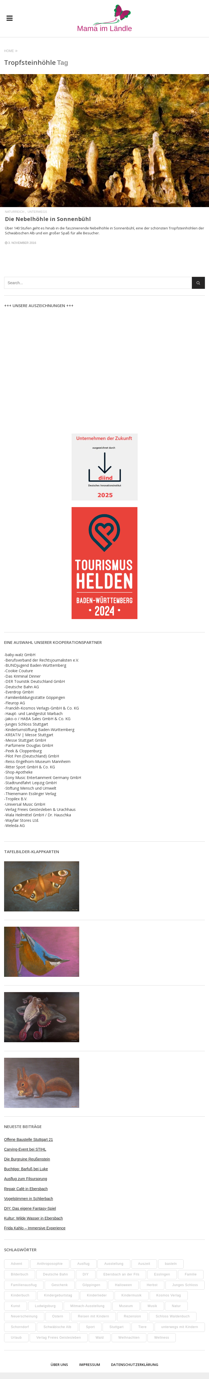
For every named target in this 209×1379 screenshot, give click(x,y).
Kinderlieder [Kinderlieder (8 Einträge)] (97, 1295)
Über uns (59, 1364)
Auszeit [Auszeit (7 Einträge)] (144, 1264)
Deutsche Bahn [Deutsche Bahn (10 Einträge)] (55, 1274)
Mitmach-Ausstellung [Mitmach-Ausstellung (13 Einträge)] (87, 1306)
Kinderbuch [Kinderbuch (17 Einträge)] (20, 1295)
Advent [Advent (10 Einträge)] (16, 1264)
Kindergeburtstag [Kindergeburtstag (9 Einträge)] (58, 1295)
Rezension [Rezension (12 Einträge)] (132, 1316)
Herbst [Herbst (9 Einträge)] (152, 1285)
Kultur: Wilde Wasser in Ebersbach (33, 1218)
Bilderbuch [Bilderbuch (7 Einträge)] (19, 1274)
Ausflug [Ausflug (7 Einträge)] (83, 1264)
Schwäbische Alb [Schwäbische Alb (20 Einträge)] (57, 1327)
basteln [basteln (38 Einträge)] (171, 1264)
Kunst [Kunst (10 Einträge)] (15, 1306)
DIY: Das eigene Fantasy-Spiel (30, 1208)
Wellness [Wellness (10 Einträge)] (161, 1337)
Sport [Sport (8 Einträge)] (90, 1327)
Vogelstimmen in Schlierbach (28, 1198)
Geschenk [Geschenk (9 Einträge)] (59, 1285)
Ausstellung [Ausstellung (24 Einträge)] (113, 1264)
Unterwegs (37, 211)
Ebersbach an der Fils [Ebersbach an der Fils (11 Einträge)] (121, 1274)
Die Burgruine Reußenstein (27, 1159)
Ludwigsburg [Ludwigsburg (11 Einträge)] (45, 1306)
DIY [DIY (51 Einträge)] (86, 1274)
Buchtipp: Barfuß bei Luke (26, 1169)
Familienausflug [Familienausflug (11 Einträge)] (24, 1285)
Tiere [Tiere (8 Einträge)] (142, 1327)
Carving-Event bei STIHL (25, 1149)
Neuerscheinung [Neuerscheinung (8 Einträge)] (24, 1316)
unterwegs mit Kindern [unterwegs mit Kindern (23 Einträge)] (179, 1327)
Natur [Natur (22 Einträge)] (176, 1306)
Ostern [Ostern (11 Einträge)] (57, 1316)
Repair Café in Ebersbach (26, 1189)
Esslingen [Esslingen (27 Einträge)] (162, 1274)
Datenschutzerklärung (134, 1364)
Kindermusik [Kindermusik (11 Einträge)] (131, 1295)
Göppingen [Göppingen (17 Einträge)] (91, 1285)
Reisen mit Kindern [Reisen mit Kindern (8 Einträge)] (93, 1316)
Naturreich (14, 211)
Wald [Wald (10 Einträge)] (100, 1337)
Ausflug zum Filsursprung (25, 1179)
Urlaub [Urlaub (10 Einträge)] (16, 1337)
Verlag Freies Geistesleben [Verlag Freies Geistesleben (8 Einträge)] (58, 1337)
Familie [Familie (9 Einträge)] (191, 1274)
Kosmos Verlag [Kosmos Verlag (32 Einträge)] (168, 1295)
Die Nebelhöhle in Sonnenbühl (48, 219)
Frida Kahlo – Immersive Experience (35, 1228)
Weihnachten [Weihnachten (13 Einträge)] (129, 1337)
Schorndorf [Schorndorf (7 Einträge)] (20, 1327)
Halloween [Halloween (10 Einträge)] (123, 1285)
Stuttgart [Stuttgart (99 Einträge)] (116, 1327)
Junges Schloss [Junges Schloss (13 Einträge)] (185, 1285)
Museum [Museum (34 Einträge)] (126, 1306)
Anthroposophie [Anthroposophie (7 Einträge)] (50, 1264)
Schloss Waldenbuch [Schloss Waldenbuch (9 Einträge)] (173, 1316)
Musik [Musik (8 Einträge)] (152, 1306)
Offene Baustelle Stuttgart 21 (28, 1139)
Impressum (89, 1364)
